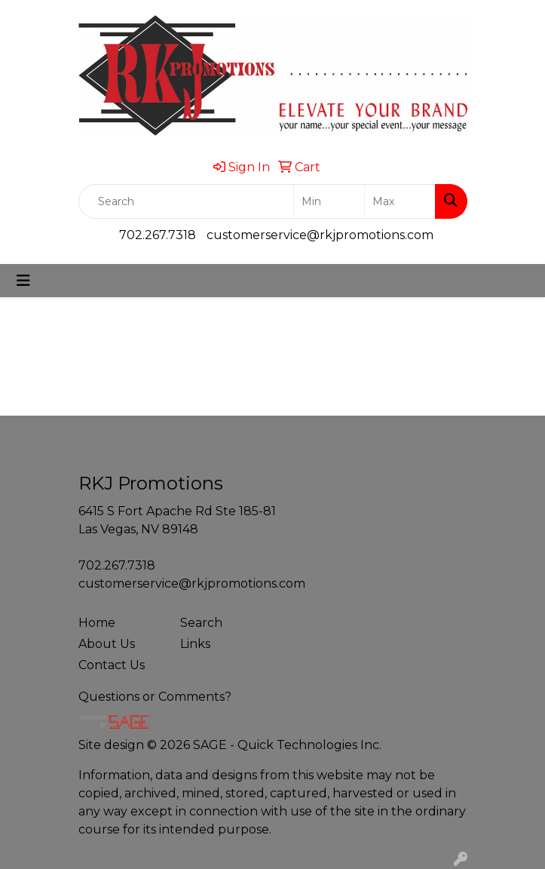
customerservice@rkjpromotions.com (320, 235)
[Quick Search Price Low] (329, 201)
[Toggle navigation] (23, 280)
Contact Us (111, 665)
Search (201, 623)
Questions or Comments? (154, 696)
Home (96, 623)
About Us (106, 644)
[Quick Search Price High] (400, 201)
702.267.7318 (157, 235)
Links (195, 644)
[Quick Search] (186, 201)
